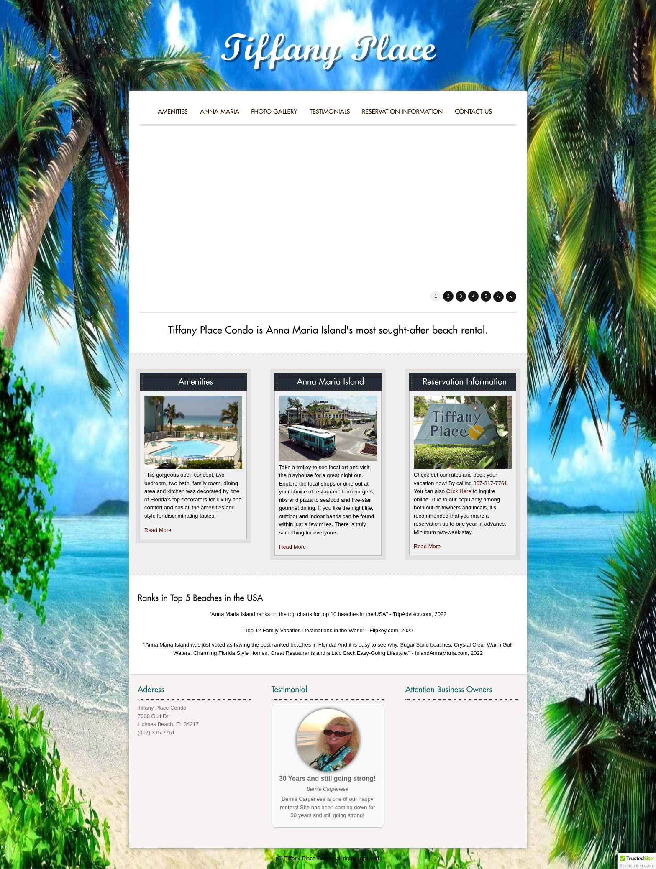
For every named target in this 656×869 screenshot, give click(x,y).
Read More (157, 530)
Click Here (459, 491)
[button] (637, 861)
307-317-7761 (490, 483)
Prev (498, 296)
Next (511, 296)
